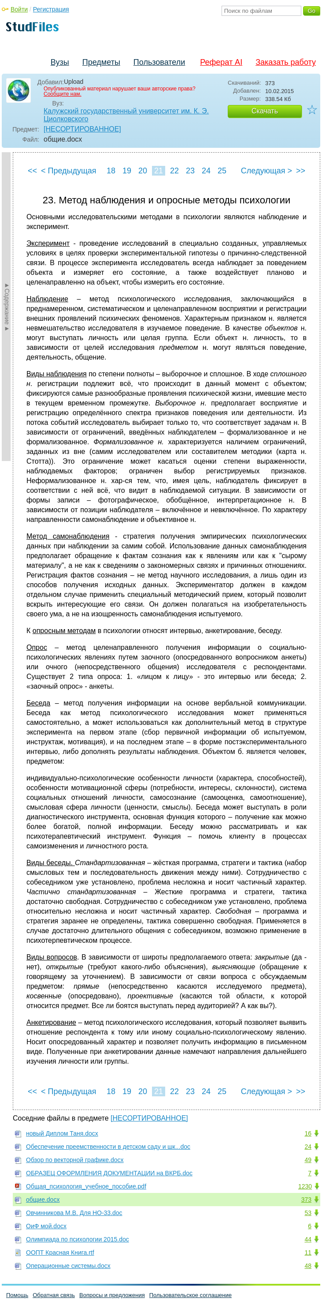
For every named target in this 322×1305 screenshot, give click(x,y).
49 (307, 1159)
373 (306, 1199)
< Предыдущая (68, 170)
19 (126, 170)
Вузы (60, 62)
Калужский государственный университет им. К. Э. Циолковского (126, 115)
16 (307, 1133)
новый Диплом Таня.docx (62, 1133)
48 (307, 1265)
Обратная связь (54, 1295)
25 (222, 170)
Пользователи (159, 62)
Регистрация (51, 9)
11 (307, 1252)
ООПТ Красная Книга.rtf (60, 1252)
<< (32, 170)
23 (190, 170)
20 (142, 170)
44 (307, 1239)
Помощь (17, 1295)
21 (158, 170)
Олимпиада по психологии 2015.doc (77, 1239)
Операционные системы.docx (68, 1265)
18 (111, 170)
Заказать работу (285, 62)
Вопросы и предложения (112, 1295)
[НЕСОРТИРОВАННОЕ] (82, 129)
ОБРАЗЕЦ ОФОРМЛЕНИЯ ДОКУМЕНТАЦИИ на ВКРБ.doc (109, 1173)
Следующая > (266, 170)
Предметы (101, 62)
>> (300, 170)
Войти (19, 9)
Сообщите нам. (62, 94)
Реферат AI (221, 62)
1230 (305, 1186)
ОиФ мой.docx (46, 1226)
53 (307, 1212)
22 (174, 170)
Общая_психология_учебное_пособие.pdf (86, 1186)
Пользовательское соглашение (190, 1295)
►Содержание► (7, 306)
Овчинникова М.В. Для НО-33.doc (74, 1212)
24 (206, 170)
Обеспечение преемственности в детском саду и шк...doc (108, 1146)
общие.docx (42, 1199)
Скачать (265, 111)
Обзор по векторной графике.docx (75, 1159)
